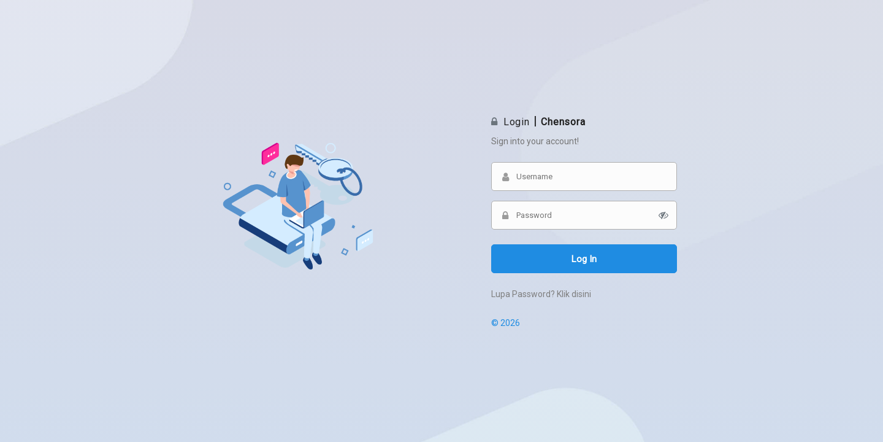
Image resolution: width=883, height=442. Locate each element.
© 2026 (505, 323)
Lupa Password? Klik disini (541, 294)
